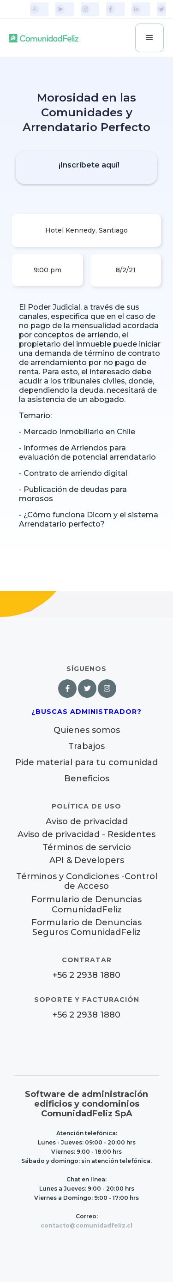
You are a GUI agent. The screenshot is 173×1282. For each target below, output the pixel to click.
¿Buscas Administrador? (86, 711)
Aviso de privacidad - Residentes (86, 834)
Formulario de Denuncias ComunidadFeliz (86, 904)
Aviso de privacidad (87, 822)
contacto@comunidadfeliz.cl (86, 1225)
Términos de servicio (86, 847)
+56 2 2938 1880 (86, 975)
